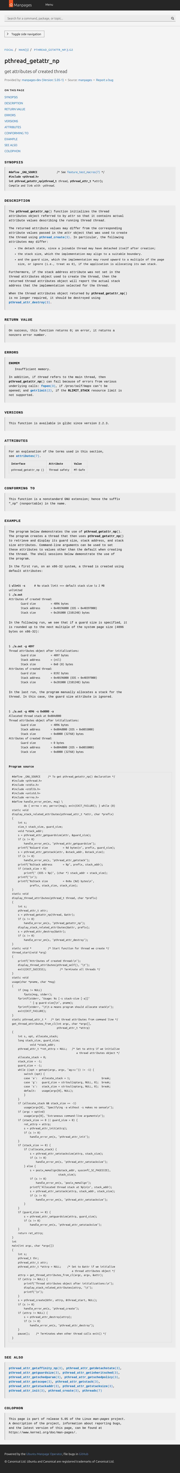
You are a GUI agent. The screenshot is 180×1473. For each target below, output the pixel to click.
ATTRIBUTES (12, 127)
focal (8, 49)
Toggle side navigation (26, 34)
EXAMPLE (11, 139)
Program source (21, 766)
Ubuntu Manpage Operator (44, 1454)
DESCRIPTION (13, 103)
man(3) (24, 49)
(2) (41, 390)
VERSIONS (11, 121)
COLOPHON (12, 151)
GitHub (83, 1454)
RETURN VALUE (14, 109)
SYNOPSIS (11, 97)
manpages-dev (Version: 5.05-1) (43, 80)
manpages (85, 80)
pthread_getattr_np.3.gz (53, 49)
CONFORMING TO (16, 133)
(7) (27, 456)
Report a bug (104, 80)
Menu (49, 4)
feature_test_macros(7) (83, 172)
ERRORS (10, 115)
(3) (54, 237)
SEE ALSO (10, 145)
